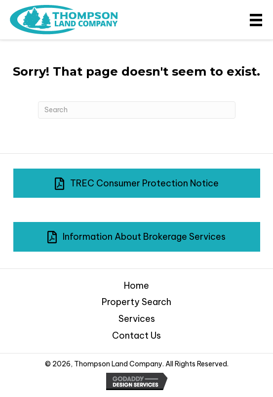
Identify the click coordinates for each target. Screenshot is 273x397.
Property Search (136, 302)
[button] (136, 183)
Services (136, 318)
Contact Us (136, 335)
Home (136, 285)
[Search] (136, 110)
